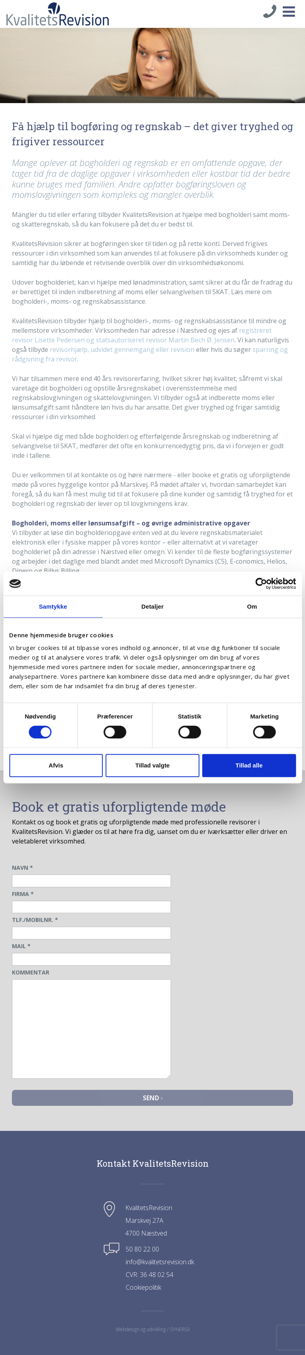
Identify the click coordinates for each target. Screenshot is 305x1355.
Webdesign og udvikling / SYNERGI (153, 1329)
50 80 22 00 (142, 1249)
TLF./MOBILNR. (35, 920)
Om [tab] (252, 606)
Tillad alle (248, 765)
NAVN (22, 867)
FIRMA (23, 894)
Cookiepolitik (143, 1287)
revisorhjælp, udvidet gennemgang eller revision (122, 349)
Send (153, 1097)
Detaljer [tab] (153, 606)
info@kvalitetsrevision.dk (160, 1261)
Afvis (56, 765)
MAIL (21, 946)
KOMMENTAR (30, 972)
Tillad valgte (152, 765)
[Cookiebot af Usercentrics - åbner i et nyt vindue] (261, 584)
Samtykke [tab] (53, 606)
